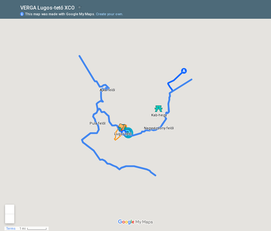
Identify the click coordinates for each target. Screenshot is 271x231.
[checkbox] (79, 7)
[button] (184, 71)
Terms (11, 228)
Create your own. (109, 14)
